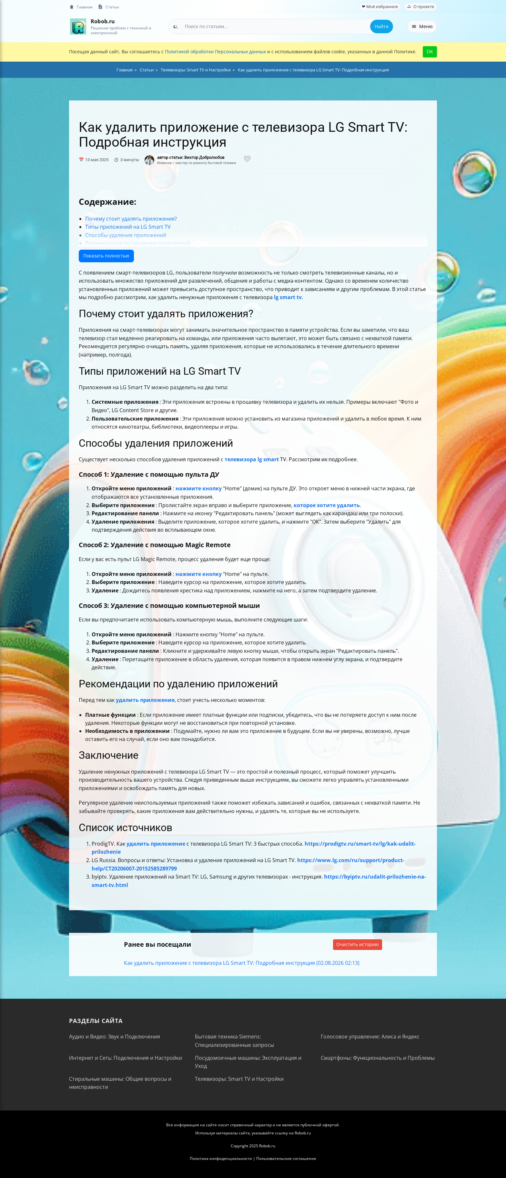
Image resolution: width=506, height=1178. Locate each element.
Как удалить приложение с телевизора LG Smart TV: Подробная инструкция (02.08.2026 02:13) (241, 962)
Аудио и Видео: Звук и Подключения (114, 1036)
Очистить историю (357, 944)
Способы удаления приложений (125, 235)
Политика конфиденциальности (221, 1158)
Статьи (108, 7)
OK (430, 51)
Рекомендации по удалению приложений (137, 243)
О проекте (420, 6)
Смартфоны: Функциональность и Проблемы (378, 1057)
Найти (382, 26)
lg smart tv (288, 297)
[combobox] (281, 26)
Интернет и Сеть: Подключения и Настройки (125, 1057)
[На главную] (78, 26)
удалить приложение (145, 700)
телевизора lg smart (252, 459)
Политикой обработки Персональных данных (215, 51)
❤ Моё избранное (380, 6)
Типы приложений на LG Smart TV (128, 226)
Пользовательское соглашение (286, 1158)
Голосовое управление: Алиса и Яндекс (370, 1036)
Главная (81, 7)
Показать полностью (106, 256)
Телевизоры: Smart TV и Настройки (239, 1078)
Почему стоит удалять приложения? (131, 218)
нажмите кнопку (199, 488)
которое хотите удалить (327, 505)
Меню (422, 26)
